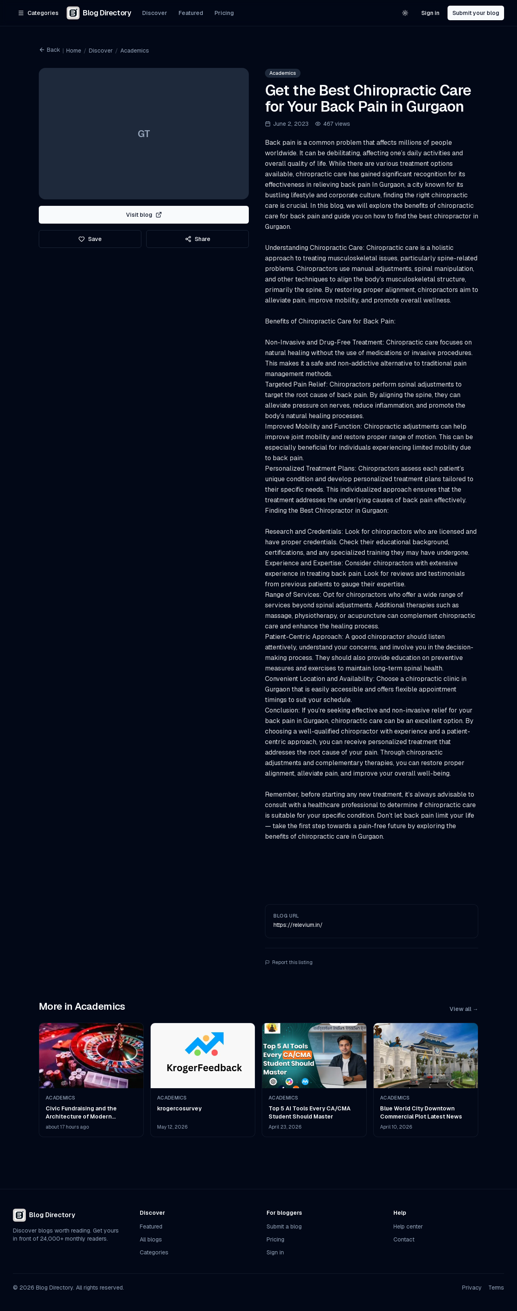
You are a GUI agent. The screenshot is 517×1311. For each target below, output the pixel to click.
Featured (191, 13)
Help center (408, 1226)
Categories (154, 1252)
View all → (464, 1009)
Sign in (430, 13)
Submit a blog (284, 1226)
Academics (134, 50)
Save (90, 239)
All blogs (151, 1239)
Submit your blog (475, 13)
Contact (403, 1239)
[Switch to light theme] (405, 13)
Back (49, 49)
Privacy (472, 1287)
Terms (496, 1287)
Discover (154, 13)
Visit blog (144, 214)
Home (73, 50)
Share (197, 239)
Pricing (224, 13)
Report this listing (289, 962)
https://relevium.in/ (298, 924)
